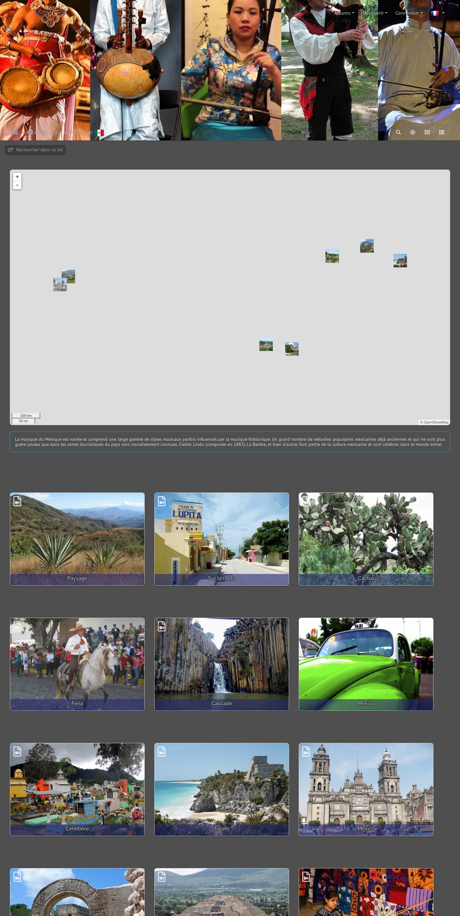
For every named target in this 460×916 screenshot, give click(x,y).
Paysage (61, 556)
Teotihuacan (286, 763)
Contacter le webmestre (185, 890)
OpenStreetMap (436, 422)
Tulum (398, 659)
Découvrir (373, 13)
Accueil (15, 132)
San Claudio (173, 866)
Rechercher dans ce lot (35, 150)
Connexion (407, 13)
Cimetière (286, 659)
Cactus (286, 556)
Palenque (286, 866)
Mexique (86, 132)
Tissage (398, 763)
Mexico (173, 659)
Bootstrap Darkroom (276, 890)
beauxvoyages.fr (258, 905)
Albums (342, 13)
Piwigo (148, 890)
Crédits (222, 890)
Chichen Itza (173, 763)
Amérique (44, 132)
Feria (399, 556)
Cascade (61, 659)
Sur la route (174, 556)
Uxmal (61, 866)
